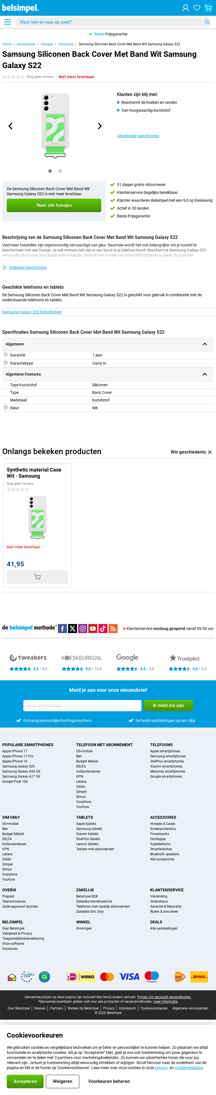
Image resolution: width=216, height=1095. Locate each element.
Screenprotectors (163, 829)
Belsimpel (12, 922)
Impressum (127, 1008)
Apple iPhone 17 (14, 751)
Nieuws (40, 1008)
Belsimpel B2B (87, 896)
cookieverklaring (189, 1067)
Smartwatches (161, 849)
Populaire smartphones (27, 744)
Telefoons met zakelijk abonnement (103, 906)
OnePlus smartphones (167, 761)
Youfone (82, 807)
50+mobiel (84, 751)
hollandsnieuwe (88, 771)
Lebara (81, 782)
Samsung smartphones (168, 756)
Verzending (158, 896)
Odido (80, 787)
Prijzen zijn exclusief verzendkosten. (164, 997)
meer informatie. (165, 1002)
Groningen (84, 928)
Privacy (108, 1008)
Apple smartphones (165, 751)
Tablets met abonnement (95, 849)
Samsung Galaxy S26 (18, 766)
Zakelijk (85, 890)
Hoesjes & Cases (162, 824)
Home (7, 44)
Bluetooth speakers (164, 854)
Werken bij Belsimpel (83, 1008)
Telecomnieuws (14, 901)
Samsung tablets (89, 829)
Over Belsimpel (13, 928)
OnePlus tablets (88, 839)
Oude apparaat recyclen (20, 906)
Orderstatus (159, 901)
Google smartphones (166, 776)
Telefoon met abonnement (104, 744)
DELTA (81, 766)
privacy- (162, 1067)
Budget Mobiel (87, 761)
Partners (56, 1008)
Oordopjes (158, 839)
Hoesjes (47, 44)
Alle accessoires (162, 859)
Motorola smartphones (167, 771)
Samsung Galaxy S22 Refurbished (31, 312)
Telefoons (161, 744)
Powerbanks (159, 834)
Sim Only (11, 817)
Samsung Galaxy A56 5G (21, 771)
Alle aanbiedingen (163, 928)
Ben (79, 756)
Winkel (83, 922)
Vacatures (10, 949)
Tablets (84, 817)
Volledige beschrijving (24, 267)
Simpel (81, 792)
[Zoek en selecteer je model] (113, 21)
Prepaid (8, 896)
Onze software (13, 944)
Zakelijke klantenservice (94, 901)
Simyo (81, 797)
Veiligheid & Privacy (17, 933)
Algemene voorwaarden (190, 1008)
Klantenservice (167, 890)
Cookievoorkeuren (154, 1008)
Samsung (65, 44)
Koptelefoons (160, 844)
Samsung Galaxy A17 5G (21, 776)
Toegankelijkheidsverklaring (23, 939)
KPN (79, 776)
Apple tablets (86, 824)
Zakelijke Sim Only (90, 912)
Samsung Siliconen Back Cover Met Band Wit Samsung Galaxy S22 (129, 44)
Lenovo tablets (87, 844)
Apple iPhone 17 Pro (17, 756)
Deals (156, 922)
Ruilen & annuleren (164, 912)
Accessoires (26, 44)
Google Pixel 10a (15, 782)
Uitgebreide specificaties (138, 136)
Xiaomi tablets (87, 834)
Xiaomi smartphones (166, 766)
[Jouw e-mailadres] (82, 705)
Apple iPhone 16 (14, 761)
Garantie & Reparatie (165, 906)
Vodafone (83, 802)
